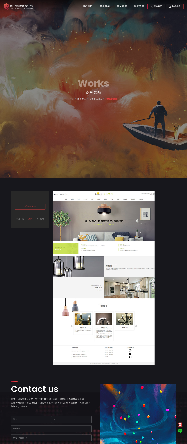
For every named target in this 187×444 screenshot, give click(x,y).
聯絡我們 (156, 6)
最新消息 (139, 6)
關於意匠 (87, 6)
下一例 (40, 218)
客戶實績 (105, 6)
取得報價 (175, 6)
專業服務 (122, 6)
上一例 (20, 218)
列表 (30, 218)
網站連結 (30, 206)
